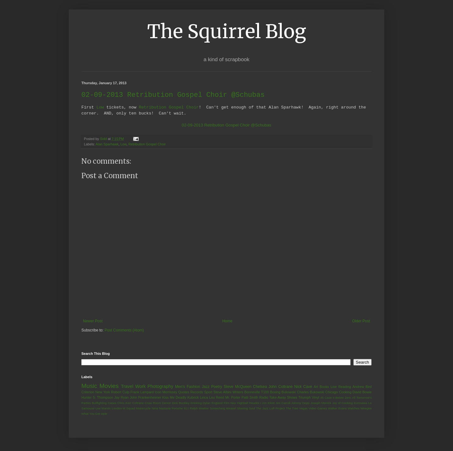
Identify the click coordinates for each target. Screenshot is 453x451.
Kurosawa (360, 403)
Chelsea (260, 387)
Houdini (254, 403)
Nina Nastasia (161, 408)
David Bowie (362, 392)
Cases (112, 403)
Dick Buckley (181, 403)
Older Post (361, 321)
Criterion (87, 392)
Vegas (303, 408)
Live (334, 387)
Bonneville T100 (256, 392)
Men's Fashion (187, 387)
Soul (252, 408)
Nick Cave (303, 387)
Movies (109, 386)
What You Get (90, 414)
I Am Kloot (267, 403)
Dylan (207, 403)
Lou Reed (216, 398)
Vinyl (315, 398)
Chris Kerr (124, 403)
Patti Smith (249, 398)
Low (100, 107)
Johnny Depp (300, 403)
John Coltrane (280, 387)
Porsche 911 (180, 408)
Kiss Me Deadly (174, 398)
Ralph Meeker (199, 408)
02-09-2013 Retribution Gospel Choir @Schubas (226, 125)
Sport (208, 392)
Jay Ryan (121, 398)
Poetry (216, 387)
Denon (166, 403)
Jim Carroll (283, 403)
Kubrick (193, 398)
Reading (344, 387)
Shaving (242, 408)
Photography (160, 386)
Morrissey (169, 392)
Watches (353, 408)
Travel (127, 386)
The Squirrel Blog (226, 31)
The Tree (292, 408)
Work (140, 386)
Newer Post (93, 321)
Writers (237, 392)
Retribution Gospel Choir (169, 107)
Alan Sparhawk (107, 144)
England (216, 403)
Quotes (183, 392)
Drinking (196, 403)
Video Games (318, 408)
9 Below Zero (342, 398)
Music (89, 386)
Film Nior (230, 403)
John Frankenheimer (145, 398)
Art (316, 387)
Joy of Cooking (342, 403)
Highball (242, 403)
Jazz (205, 387)
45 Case (326, 398)
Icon (158, 392)
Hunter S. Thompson (97, 398)
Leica (204, 398)
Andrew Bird (362, 387)
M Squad (129, 408)
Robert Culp (120, 392)
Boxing (275, 392)
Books (324, 387)
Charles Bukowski (310, 392)
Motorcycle (143, 408)
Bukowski (288, 392)
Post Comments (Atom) (124, 330)
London (117, 408)
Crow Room (153, 403)
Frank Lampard (142, 392)
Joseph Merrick (320, 403)
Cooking (345, 392)
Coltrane (138, 403)
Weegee (366, 408)
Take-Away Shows (283, 398)
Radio (263, 398)
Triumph (304, 398)
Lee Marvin (103, 408)
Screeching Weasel (223, 408)
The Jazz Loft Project (270, 408)
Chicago (331, 392)
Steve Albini (223, 392)
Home (227, 321)
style (104, 414)
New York (102, 392)
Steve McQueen (237, 387)
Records (196, 392)
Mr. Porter (232, 398)
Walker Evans (337, 408)
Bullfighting (99, 403)
